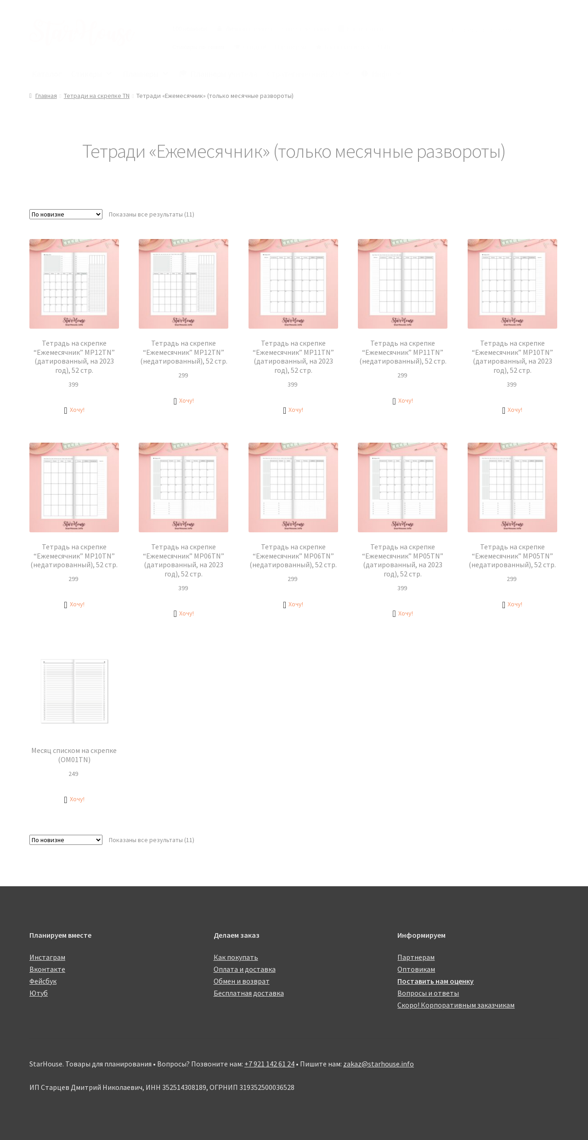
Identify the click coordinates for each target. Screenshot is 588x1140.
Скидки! (254, 47)
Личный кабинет (249, 28)
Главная (46, 95)
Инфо (387, 74)
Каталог (47, 73)
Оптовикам (416, 969)
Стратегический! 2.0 (309, 74)
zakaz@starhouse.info (378, 1063)
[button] (74, 410)
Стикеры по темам (198, 47)
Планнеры (146, 74)
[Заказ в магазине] (65, 214)
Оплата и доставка (245, 969)
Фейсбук (43, 981)
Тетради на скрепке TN (97, 95)
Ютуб (38, 993)
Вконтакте (47, 969)
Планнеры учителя (223, 73)
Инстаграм (47, 957)
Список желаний (305, 28)
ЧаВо (385, 47)
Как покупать (366, 28)
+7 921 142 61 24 (269, 1063)
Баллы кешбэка (347, 47)
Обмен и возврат (242, 981)
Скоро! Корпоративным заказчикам (455, 1004)
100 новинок (189, 28)
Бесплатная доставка (249, 993)
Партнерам (290, 47)
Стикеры (92, 74)
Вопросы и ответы (428, 993)
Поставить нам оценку (435, 981)
